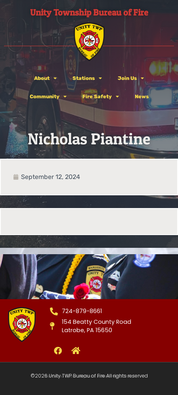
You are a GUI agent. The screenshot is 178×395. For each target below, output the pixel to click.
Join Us (131, 78)
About (45, 78)
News (142, 96)
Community (48, 96)
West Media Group (117, 376)
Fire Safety (100, 96)
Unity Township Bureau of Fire (89, 12)
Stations (87, 78)
